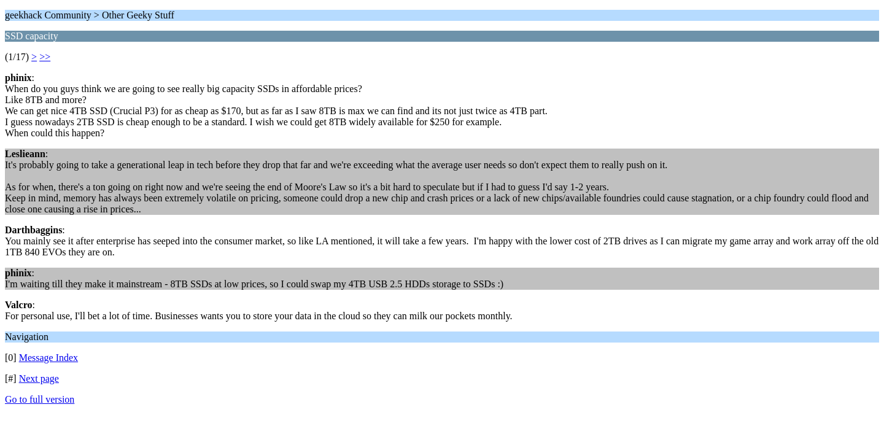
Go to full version (39, 399)
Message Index (48, 357)
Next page (39, 378)
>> (44, 57)
